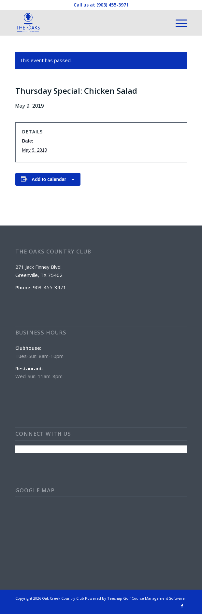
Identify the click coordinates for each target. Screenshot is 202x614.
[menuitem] (178, 22)
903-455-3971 (49, 287)
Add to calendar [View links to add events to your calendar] (49, 179)
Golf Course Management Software (154, 598)
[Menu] (178, 22)
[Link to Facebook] (182, 606)
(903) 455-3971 (112, 5)
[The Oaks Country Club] (84, 22)
